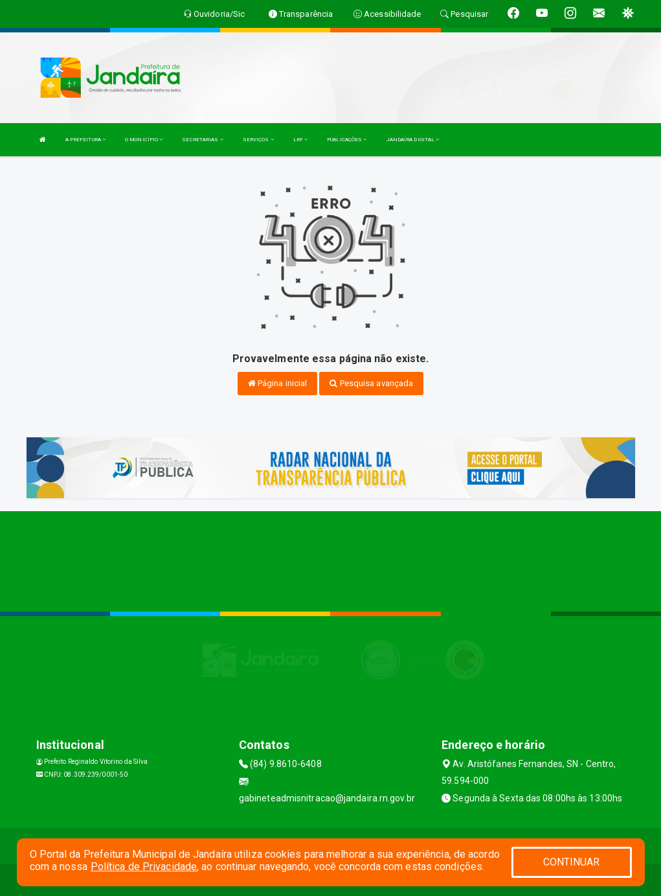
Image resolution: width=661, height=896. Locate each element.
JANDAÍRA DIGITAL (413, 140)
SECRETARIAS (202, 140)
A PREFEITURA (85, 140)
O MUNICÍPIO (143, 140)
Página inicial (278, 383)
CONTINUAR (571, 862)
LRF (300, 140)
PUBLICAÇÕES (346, 140)
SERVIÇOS (258, 140)
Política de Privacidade (144, 866)
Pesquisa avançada (371, 383)
